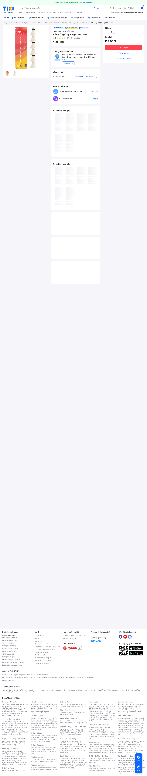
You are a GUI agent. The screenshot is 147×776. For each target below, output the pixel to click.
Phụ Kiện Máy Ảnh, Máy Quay (127, 741)
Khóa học (106, 745)
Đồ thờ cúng (68, 750)
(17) (67, 38)
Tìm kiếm (97, 8)
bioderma (54, 690)
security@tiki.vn (18, 665)
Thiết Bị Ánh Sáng (131, 743)
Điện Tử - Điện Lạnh (126, 702)
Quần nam (44, 718)
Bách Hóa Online (67, 756)
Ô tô (100, 760)
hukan (18, 692)
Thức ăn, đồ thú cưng (13, 733)
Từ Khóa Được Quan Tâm (128, 756)
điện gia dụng (24, 12)
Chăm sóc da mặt (8, 751)
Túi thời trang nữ (37, 757)
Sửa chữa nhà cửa (70, 743)
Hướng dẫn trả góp (8, 657)
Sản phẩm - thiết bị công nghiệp (102, 716)
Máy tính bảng (11, 745)
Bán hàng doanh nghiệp (43, 660)
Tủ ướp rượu (139, 712)
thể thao (68, 12)
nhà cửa (56, 12)
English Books (100, 770)
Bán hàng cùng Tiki (69, 638)
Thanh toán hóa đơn (95, 745)
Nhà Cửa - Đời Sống (68, 739)
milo (64, 690)
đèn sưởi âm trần (127, 771)
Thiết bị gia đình (20, 770)
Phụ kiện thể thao (131, 722)
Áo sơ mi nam (44, 720)
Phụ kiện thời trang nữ (67, 712)
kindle (93, 690)
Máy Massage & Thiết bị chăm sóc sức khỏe (15, 756)
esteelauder (17, 690)
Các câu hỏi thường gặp (10, 640)
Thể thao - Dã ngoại (98, 708)
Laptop (78, 735)
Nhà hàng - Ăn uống (100, 748)
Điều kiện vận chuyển (42, 663)
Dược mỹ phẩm (21, 764)
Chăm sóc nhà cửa (15, 735)
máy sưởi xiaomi (133, 766)
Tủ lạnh (124, 706)
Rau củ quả (9, 724)
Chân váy (45, 708)
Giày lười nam (35, 747)
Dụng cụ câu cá (127, 725)
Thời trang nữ (36, 702)
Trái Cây (5, 722)
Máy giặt (124, 708)
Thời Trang (106, 704)
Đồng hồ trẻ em (82, 723)
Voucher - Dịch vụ (96, 742)
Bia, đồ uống (10, 729)
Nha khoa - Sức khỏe (101, 750)
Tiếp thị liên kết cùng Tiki (43, 658)
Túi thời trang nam (38, 765)
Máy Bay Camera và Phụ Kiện (130, 751)
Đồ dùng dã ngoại (131, 720)
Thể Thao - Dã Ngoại (126, 716)
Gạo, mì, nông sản (13, 727)
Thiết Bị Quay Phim (129, 750)
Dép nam (42, 749)
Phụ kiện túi (52, 761)
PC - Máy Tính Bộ (69, 735)
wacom (105, 690)
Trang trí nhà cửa (65, 741)
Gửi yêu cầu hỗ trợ (8, 643)
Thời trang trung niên (42, 712)
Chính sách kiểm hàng (9, 651)
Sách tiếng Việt (94, 768)
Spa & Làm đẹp (103, 746)
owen (37, 690)
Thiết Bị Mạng (71, 733)
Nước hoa (10, 762)
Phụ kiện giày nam (41, 751)
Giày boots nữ (39, 739)
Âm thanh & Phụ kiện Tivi (126, 704)
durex (48, 690)
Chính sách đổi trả (8, 654)
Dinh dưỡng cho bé (12, 710)
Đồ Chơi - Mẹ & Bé (9, 702)
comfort (134, 690)
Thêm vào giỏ (124, 53)
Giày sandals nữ (42, 737)
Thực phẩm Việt (19, 724)
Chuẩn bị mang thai (12, 715)
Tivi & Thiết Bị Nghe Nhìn (100, 718)
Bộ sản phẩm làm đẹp (14, 763)
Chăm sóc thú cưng (66, 758)
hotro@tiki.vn (19, 662)
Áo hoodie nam (40, 722)
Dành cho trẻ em (12, 731)
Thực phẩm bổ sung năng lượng (131, 732)
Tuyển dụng (39, 641)
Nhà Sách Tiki (94, 766)
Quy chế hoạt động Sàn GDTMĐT (74, 636)
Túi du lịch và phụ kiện (71, 704)
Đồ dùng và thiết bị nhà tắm (74, 746)
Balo (61, 704)
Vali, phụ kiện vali (80, 706)
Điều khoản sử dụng (41, 652)
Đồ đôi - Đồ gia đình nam (46, 724)
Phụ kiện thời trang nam (72, 713)
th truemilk (25, 690)
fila (27, 692)
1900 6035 (11, 680)
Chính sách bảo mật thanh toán (45, 644)
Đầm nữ (38, 704)
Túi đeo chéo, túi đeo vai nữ (40, 759)
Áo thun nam (35, 718)
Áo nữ (33, 704)
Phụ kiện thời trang (67, 710)
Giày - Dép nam (37, 745)
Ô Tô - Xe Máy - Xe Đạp (98, 756)
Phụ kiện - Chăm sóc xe (97, 758)
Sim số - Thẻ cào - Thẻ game (106, 752)
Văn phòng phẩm (106, 768)
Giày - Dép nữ (36, 733)
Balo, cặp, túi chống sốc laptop (73, 705)
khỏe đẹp (47, 12)
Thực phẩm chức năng (13, 753)
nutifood (87, 690)
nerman (99, 690)
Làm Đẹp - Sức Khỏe (10, 749)
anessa (111, 690)
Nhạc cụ (75, 750)
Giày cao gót (35, 735)
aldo (75, 690)
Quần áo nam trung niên (43, 727)
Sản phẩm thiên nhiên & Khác (14, 757)
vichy (23, 692)
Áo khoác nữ (47, 706)
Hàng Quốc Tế (94, 702)
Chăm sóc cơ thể (12, 755)
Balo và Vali (65, 702)
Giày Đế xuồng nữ (44, 741)
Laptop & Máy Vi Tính (105, 715)
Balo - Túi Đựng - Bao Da (130, 746)
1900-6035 (12, 636)
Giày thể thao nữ (134, 731)
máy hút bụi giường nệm (130, 767)
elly (60, 690)
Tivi (123, 710)
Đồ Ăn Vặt (67, 764)
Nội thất (69, 745)
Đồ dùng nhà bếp (8, 770)
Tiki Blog (38, 638)
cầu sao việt (77, 12)
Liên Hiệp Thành (69, 31)
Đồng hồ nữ (71, 721)
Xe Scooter (107, 760)
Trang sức (63, 721)
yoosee (117, 690)
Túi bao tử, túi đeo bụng (49, 769)
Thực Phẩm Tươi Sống (11, 719)
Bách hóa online (99, 713)
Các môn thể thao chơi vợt (131, 728)
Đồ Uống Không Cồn (72, 766)
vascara (5, 690)
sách (62, 12)
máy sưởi (121, 758)
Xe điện (108, 758)
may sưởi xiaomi (128, 764)
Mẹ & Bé (101, 712)
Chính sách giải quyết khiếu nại (45, 649)
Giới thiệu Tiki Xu (40, 655)
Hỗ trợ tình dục (19, 762)
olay (123, 690)
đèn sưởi (128, 758)
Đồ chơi (22, 704)
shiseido (5, 692)
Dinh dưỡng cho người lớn (14, 712)
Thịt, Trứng (12, 722)
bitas (139, 690)
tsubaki (32, 692)
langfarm (12, 692)
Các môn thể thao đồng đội (131, 727)
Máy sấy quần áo (128, 712)
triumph (80, 690)
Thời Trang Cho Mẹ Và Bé (10, 704)
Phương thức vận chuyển (10, 648)
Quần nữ (45, 704)
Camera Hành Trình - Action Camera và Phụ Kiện (130, 744)
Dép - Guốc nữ (46, 735)
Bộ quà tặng (70, 768)
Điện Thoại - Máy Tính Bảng (13, 739)
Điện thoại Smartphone (10, 741)
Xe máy (95, 760)
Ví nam (33, 768)
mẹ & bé (40, 12)
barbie (32, 690)
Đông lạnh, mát (16, 725)
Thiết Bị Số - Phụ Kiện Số (99, 725)
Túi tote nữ (43, 761)
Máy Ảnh (135, 752)
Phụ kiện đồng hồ (69, 723)
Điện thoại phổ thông (13, 743)
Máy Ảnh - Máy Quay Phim (128, 739)
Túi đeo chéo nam (43, 768)
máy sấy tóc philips (132, 760)
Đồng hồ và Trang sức (69, 718)
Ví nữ (52, 759)
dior (10, 690)
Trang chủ (117, 8)
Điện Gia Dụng (8, 768)
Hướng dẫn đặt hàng (9, 646)
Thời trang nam (37, 716)
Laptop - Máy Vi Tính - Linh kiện (73, 727)
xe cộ (33, 12)
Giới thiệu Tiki (39, 636)
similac (128, 690)
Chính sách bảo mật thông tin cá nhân (47, 647)
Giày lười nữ (48, 739)
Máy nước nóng (130, 710)
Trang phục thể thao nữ (125, 718)
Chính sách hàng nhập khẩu (11, 659)
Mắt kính (78, 712)
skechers (70, 690)
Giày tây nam (45, 747)
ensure (43, 690)
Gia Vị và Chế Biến (70, 762)
